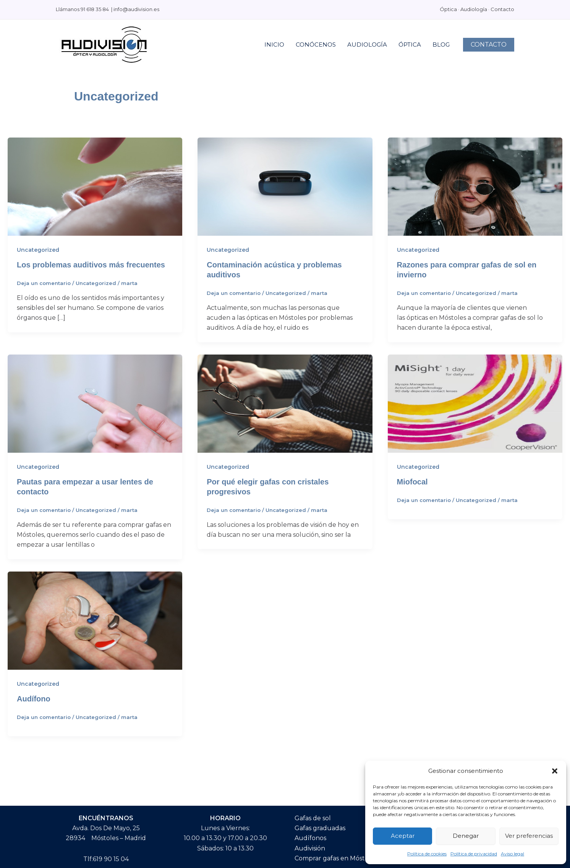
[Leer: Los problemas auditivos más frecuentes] (95, 186)
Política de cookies (427, 854)
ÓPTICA (409, 44)
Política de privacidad (473, 854)
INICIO (274, 44)
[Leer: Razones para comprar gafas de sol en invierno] (475, 186)
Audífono (33, 699)
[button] (555, 771)
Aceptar (403, 835)
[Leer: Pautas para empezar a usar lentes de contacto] (95, 403)
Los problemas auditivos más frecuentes (91, 265)
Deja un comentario (44, 283)
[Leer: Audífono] (95, 620)
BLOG (441, 44)
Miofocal (412, 482)
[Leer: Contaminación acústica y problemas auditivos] (285, 186)
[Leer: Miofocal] (475, 403)
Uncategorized (38, 249)
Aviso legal (512, 854)
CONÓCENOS (316, 44)
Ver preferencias (529, 835)
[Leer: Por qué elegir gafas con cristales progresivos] (285, 403)
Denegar (466, 835)
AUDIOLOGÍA (367, 44)
